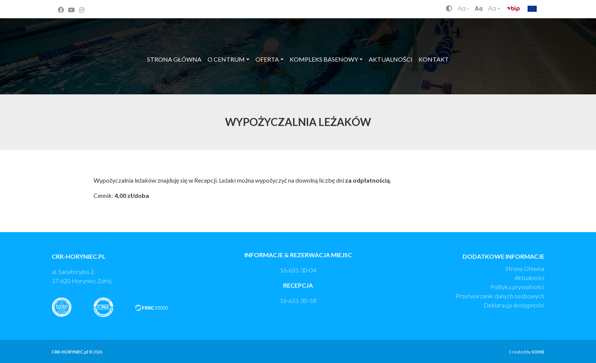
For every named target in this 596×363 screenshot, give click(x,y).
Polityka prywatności (517, 286)
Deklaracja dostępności (513, 305)
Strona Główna (524, 268)
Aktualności (529, 277)
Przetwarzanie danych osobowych (500, 295)
